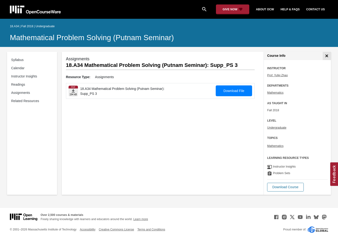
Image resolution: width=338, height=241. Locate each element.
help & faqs (290, 9)
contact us (315, 9)
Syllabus (17, 60)
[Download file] (73, 91)
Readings (18, 84)
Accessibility (88, 229)
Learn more (140, 219)
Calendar (18, 68)
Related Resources (25, 101)
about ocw (265, 9)
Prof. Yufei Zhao (277, 75)
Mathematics (275, 92)
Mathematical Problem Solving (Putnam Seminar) (92, 37)
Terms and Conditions (151, 229)
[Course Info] (327, 56)
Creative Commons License (116, 229)
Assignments (20, 93)
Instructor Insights (24, 76)
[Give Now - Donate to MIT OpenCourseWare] (233, 9)
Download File (233, 91)
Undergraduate (276, 127)
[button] (285, 187)
